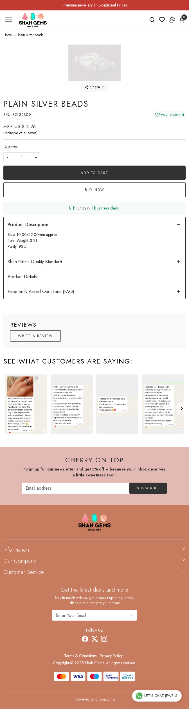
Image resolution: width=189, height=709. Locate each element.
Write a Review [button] (35, 335)
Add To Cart (94, 172)
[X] (94, 640)
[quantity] (21, 157)
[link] (152, 20)
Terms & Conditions (80, 656)
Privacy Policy (111, 656)
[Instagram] (104, 640)
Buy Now (94, 189)
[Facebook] (85, 640)
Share (92, 87)
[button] (172, 20)
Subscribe (148, 488)
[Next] (181, 408)
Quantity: (10, 147)
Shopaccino (105, 699)
